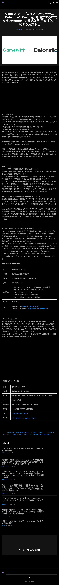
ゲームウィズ (6, 434)
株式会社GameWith (35, 434)
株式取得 (46, 434)
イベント (4, 452)
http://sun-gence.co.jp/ (30, 306)
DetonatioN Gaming (22, 432)
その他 (3, 525)
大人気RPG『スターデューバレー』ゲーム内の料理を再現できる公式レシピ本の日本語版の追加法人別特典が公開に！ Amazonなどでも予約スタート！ (23, 462)
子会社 (25, 434)
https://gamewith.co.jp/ (20, 413)
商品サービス (4, 466)
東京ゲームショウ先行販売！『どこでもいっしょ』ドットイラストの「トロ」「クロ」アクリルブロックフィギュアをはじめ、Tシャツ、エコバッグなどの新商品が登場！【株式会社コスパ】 (23, 488)
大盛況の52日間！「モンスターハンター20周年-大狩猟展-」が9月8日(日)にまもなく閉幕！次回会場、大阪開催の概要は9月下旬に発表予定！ (23, 512)
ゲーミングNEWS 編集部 (29, 550)
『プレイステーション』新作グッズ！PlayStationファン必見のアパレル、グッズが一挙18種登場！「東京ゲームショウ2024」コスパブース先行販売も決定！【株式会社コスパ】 (23, 474)
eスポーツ (41, 432)
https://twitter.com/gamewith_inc (24, 418)
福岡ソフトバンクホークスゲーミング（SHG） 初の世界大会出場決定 (22, 522)
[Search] (55, 573)
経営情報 (19, 29)
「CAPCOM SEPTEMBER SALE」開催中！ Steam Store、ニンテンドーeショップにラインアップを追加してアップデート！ (22, 500)
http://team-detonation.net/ (38, 308)
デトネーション (17, 434)
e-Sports (33, 432)
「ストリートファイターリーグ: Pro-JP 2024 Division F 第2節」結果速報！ (23, 450)
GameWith (50, 432)
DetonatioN (10, 432)
